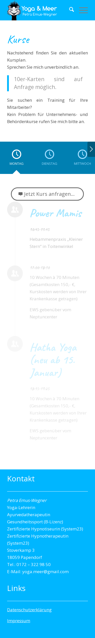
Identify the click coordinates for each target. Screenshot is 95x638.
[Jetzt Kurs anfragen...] (47, 194)
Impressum (18, 621)
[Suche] (69, 10)
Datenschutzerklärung (29, 610)
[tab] (16, 159)
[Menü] (81, 10)
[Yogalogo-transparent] (39, 10)
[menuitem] (69, 10)
